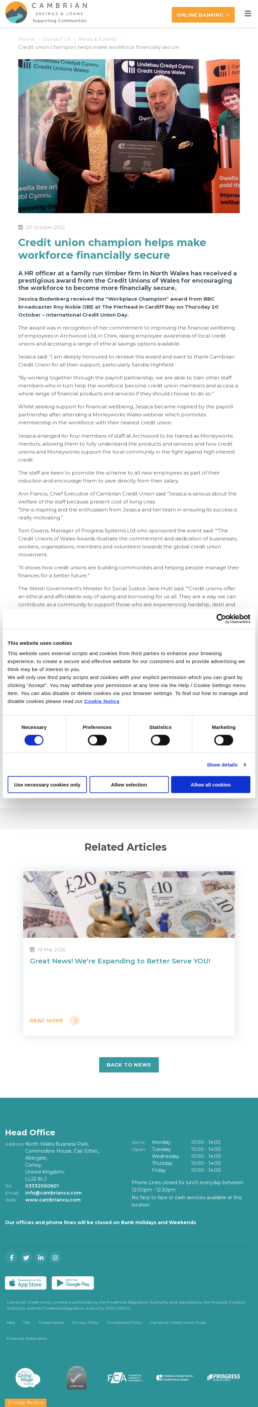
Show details (222, 764)
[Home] (41, 13)
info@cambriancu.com (53, 1193)
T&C (27, 1322)
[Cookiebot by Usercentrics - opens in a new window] (221, 619)
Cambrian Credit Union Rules (178, 1322)
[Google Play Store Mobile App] (73, 1283)
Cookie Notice (102, 701)
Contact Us (56, 39)
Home (26, 39)
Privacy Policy (85, 1322)
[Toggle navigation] (248, 14)
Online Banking (200, 15)
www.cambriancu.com (53, 1200)
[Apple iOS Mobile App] (25, 1283)
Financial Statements (27, 1338)
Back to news (129, 1064)
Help (11, 1322)
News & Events (97, 39)
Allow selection (129, 784)
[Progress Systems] (223, 1377)
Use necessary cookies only (47, 784)
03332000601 (42, 1186)
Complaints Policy (124, 1322)
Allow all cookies (211, 784)
